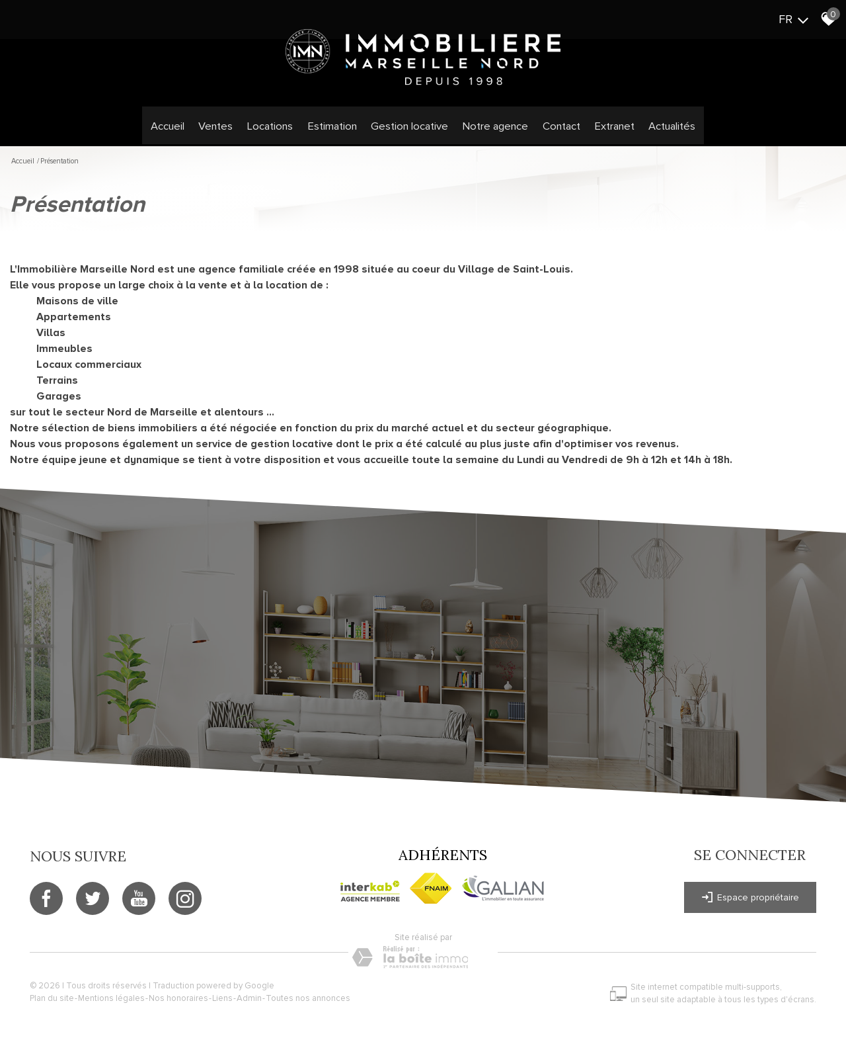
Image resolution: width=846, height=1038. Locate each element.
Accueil (177, 130)
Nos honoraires (182, 998)
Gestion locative (410, 130)
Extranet (605, 130)
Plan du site (55, 998)
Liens (225, 998)
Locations (276, 130)
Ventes (224, 130)
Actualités (661, 130)
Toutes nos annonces (311, 998)
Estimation (335, 130)
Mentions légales (114, 998)
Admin (252, 998)
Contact (554, 130)
